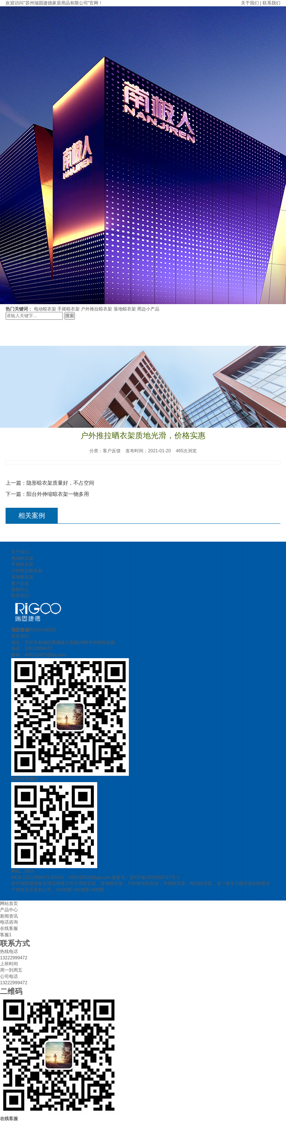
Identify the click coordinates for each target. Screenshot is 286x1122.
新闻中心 (20, 589)
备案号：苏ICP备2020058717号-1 (145, 877)
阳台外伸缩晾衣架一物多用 (57, 494)
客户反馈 (20, 583)
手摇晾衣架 (68, 309)
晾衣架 (89, 883)
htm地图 (81, 889)
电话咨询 (9, 922)
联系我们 (271, 3)
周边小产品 (148, 309)
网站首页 (9, 903)
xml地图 (64, 889)
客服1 (6, 934)
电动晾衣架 (45, 309)
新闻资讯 (9, 916)
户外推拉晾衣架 (96, 309)
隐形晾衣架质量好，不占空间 (60, 483)
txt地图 (97, 889)
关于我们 (250, 3)
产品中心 (9, 909)
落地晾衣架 (125, 309)
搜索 (69, 315)
